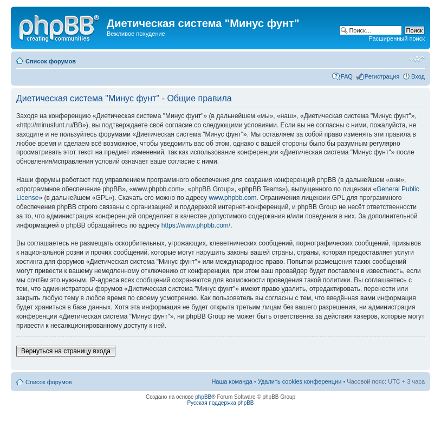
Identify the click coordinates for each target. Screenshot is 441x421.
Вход (418, 76)
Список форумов (50, 61)
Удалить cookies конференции (300, 381)
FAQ (347, 76)
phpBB (203, 397)
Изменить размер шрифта (417, 59)
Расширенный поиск (396, 38)
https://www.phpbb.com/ (195, 225)
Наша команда (231, 381)
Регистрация (382, 76)
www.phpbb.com (232, 198)
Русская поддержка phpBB (220, 403)
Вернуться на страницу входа (66, 351)
